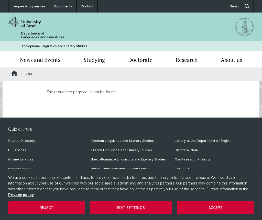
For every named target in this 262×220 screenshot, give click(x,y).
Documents (63, 6)
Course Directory (21, 141)
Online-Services (20, 159)
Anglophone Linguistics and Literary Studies (54, 46)
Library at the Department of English (203, 141)
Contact (87, 6)
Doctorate (140, 59)
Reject (46, 207)
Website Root (14, 73)
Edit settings (131, 207)
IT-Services (17, 150)
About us (231, 59)
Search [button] (239, 6)
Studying (94, 59)
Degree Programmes (29, 6)
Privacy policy (21, 194)
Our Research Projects (193, 159)
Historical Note (186, 150)
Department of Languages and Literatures (42, 35)
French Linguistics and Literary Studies (121, 150)
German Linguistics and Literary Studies (122, 141)
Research (187, 59)
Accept (216, 207)
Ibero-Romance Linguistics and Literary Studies (128, 159)
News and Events (40, 59)
